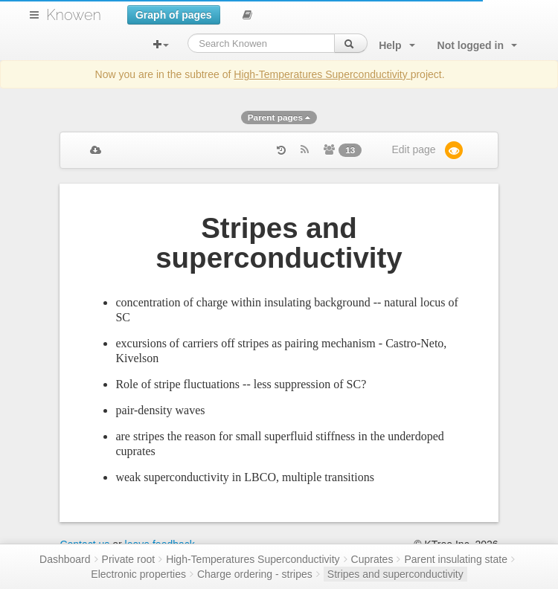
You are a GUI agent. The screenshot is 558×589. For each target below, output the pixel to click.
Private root (128, 559)
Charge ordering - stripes (254, 574)
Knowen (73, 15)
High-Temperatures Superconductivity (322, 74)
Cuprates (372, 559)
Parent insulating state (455, 559)
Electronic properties (138, 574)
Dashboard (65, 559)
